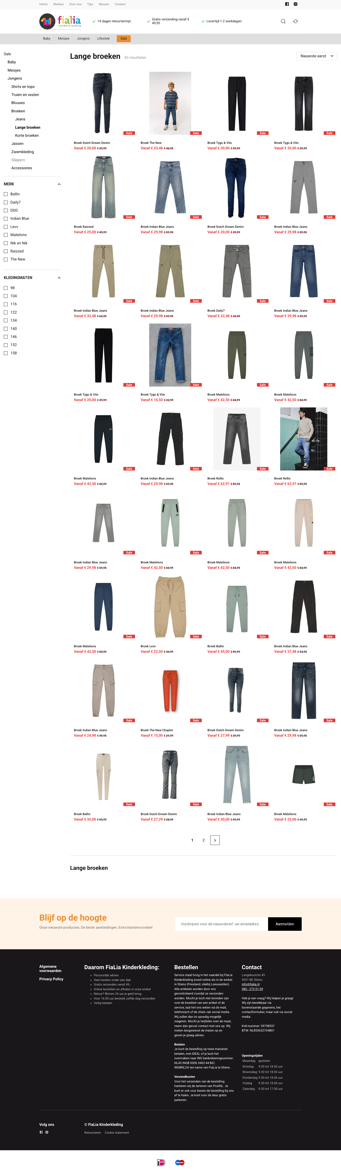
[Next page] (215, 840)
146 (13, 337)
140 (13, 329)
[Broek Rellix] (237, 447)
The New (17, 259)
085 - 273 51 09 (252, 989)
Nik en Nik (18, 243)
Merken (58, 4)
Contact (120, 4)
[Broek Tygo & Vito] (237, 112)
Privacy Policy (51, 979)
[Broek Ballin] (237, 615)
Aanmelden (285, 924)
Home (43, 4)
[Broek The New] (170, 112)
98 (12, 288)
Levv (14, 227)
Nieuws (104, 4)
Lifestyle (103, 39)
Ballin (15, 194)
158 (13, 353)
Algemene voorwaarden (50, 968)
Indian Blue (19, 218)
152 (13, 345)
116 (13, 304)
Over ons (75, 4)
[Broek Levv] (170, 615)
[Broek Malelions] (237, 364)
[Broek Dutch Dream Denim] (103, 112)
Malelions (18, 235)
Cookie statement (117, 1133)
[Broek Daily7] (237, 280)
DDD (14, 210)
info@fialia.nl (251, 984)
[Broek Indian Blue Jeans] (170, 196)
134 (13, 320)
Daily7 (15, 202)
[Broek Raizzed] (103, 196)
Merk (32, 184)
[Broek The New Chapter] (170, 699)
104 (13, 296)
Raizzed (17, 251)
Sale (124, 39)
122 (13, 312)
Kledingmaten (32, 278)
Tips (90, 4)
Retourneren (92, 1133)
